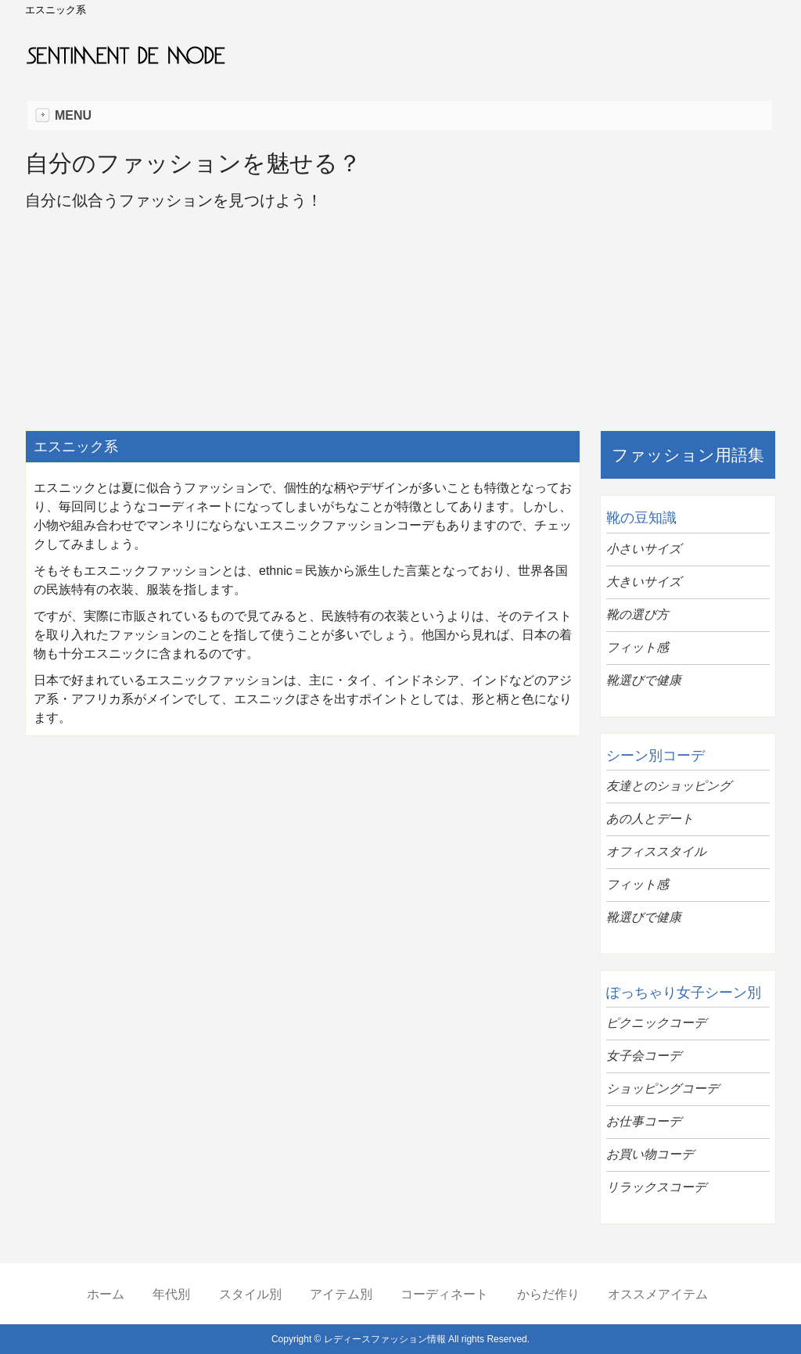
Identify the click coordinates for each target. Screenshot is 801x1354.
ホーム (105, 1294)
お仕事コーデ (643, 1121)
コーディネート (444, 1294)
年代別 (171, 1294)
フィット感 (637, 647)
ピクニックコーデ (656, 1022)
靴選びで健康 (643, 680)
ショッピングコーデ (662, 1088)
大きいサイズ (643, 581)
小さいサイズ (643, 548)
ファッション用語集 (688, 455)
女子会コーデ (643, 1055)
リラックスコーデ (656, 1187)
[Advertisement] (302, 861)
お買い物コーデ (650, 1154)
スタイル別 (250, 1294)
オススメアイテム (658, 1294)
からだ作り (548, 1294)
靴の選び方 (637, 614)
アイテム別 (341, 1294)
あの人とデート (650, 818)
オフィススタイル (656, 851)
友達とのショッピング (668, 785)
